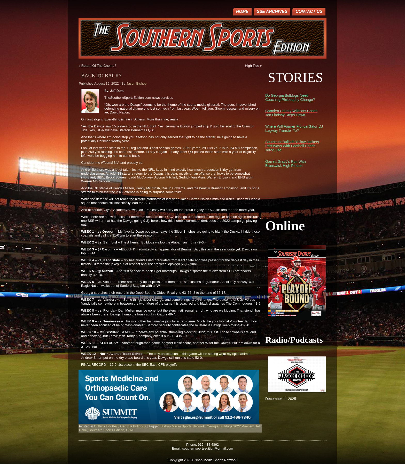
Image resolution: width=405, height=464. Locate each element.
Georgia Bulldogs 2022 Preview (230, 426)
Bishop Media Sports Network (182, 426)
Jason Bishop (136, 83)
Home (242, 11)
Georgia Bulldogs (133, 426)
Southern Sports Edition (106, 430)
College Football (106, 426)
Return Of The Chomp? (98, 66)
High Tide (252, 66)
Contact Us (308, 11)
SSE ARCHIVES (272, 11)
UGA (129, 430)
